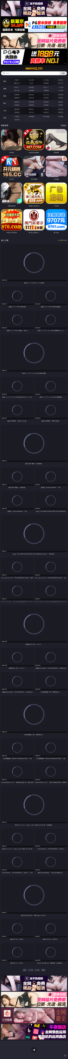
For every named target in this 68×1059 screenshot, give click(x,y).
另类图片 (60, 105)
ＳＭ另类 (60, 90)
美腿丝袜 (16, 105)
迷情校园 (16, 112)
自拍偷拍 (31, 87)
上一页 (31, 970)
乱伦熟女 (46, 98)
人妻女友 (46, 109)
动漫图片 (60, 102)
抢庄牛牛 (60, 83)
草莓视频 (31, 116)
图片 (4, 103)
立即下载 (46, 1055)
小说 (4, 111)
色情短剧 (16, 119)
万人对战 (46, 80)
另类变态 (60, 98)
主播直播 (46, 90)
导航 (4, 118)
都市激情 (16, 109)
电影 (4, 96)
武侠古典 (60, 109)
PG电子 (17, 80)
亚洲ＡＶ (16, 87)
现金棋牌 (46, 83)
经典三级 (31, 98)
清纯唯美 (31, 105)
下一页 (37, 970)
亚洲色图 (31, 102)
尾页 (43, 970)
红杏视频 (60, 116)
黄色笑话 (46, 112)
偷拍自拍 (31, 94)
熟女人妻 (16, 90)
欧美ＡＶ (46, 87)
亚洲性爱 (16, 94)
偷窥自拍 (16, 102)
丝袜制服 (31, 90)
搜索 (63, 73)
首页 (24, 970)
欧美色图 (46, 102)
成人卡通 (46, 94)
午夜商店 (16, 116)
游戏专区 (60, 80)
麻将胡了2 (17, 83)
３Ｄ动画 (60, 87)
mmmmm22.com (34, 68)
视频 (4, 89)
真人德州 (31, 80)
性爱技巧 (60, 112)
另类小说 (31, 112)
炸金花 (31, 83)
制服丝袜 (16, 98)
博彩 (4, 81)
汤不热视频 (46, 116)
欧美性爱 (60, 94)
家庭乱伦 (31, 109)
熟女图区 (46, 105)
